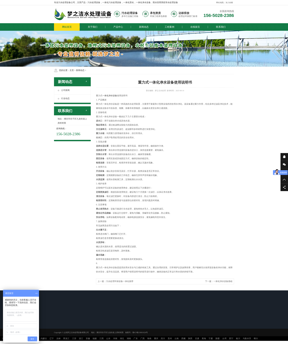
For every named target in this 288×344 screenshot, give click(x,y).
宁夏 (211, 338)
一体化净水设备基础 (222, 281)
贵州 (170, 338)
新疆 (217, 338)
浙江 (81, 338)
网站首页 (67, 27)
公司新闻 (64, 90)
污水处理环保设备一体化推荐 (119, 281)
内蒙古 (44, 338)
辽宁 (52, 338)
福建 (95, 338)
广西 (142, 338)
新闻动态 (144, 27)
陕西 (190, 338)
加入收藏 (229, 2)
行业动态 (64, 98)
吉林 (58, 338)
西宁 (231, 338)
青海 (204, 338)
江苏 (74, 338)
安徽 (88, 338)
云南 (176, 338)
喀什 (256, 338)
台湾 (224, 338)
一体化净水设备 (109, 95)
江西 (101, 338)
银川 (238, 338)
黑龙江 (66, 338)
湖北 (122, 338)
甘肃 (197, 338)
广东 (136, 338)
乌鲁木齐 (247, 338)
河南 (115, 338)
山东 (108, 338)
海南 (149, 338)
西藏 (183, 338)
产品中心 (118, 27)
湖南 (129, 338)
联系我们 (221, 27)
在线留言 (195, 27)
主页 (72, 70)
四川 (163, 338)
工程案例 (169, 27)
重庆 (156, 338)
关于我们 (92, 27)
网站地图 (219, 2)
